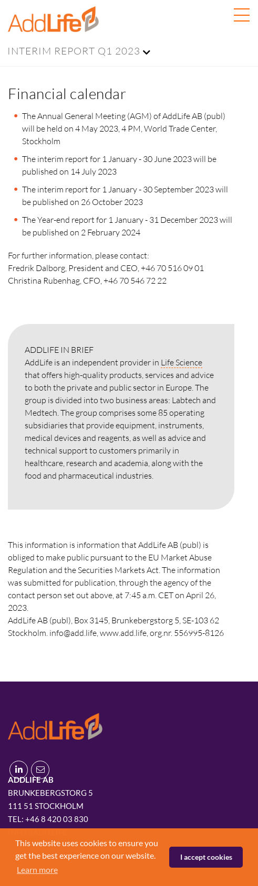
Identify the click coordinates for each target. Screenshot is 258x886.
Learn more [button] (37, 869)
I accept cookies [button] (206, 856)
